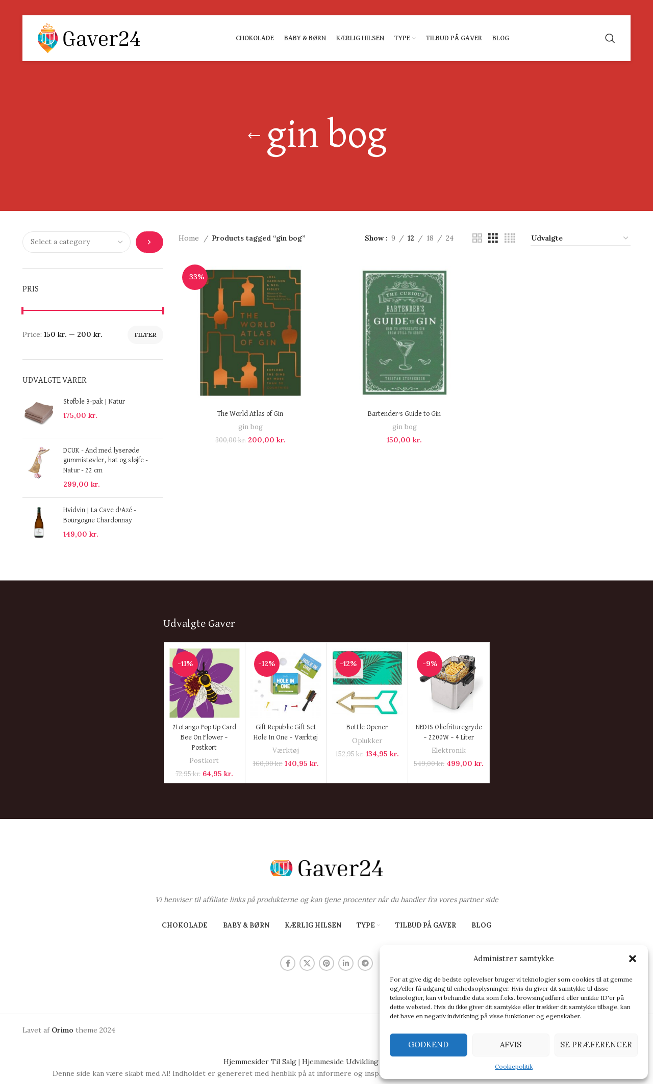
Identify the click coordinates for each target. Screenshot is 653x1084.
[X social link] (307, 963)
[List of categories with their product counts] (76, 242)
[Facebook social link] (287, 963)
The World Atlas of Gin (250, 413)
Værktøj (285, 750)
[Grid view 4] (510, 238)
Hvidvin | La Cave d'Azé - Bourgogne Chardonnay (99, 515)
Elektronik (449, 750)
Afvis (510, 1044)
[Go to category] (149, 242)
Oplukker (367, 740)
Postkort (204, 760)
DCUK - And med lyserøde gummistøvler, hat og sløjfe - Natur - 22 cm (105, 460)
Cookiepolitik (514, 1066)
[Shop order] (581, 238)
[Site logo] (89, 37)
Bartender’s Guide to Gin (404, 413)
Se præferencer (596, 1044)
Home (190, 238)
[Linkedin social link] (346, 963)
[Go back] (254, 136)
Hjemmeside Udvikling (340, 1061)
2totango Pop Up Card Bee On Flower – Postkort (204, 737)
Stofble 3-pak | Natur (94, 401)
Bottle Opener (367, 727)
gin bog (250, 426)
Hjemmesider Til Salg (259, 1061)
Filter (145, 334)
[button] (632, 959)
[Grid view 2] (477, 238)
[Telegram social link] (365, 963)
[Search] (610, 38)
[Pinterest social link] (326, 963)
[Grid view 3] (493, 238)
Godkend (428, 1044)
